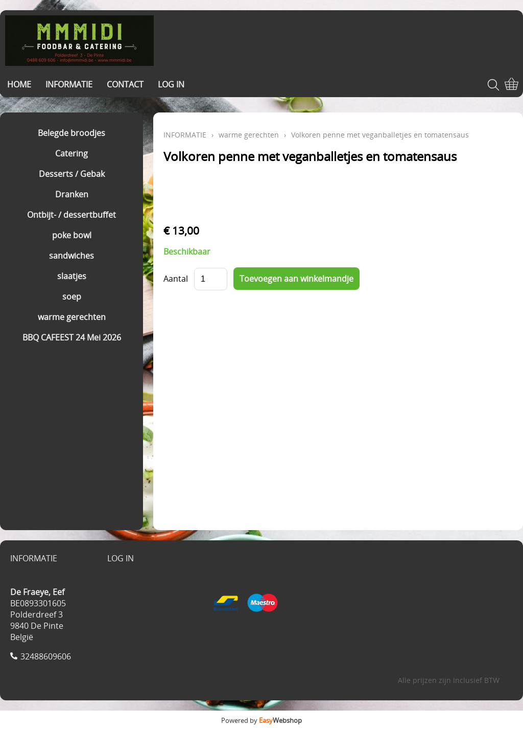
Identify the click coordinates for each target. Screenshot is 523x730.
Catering (71, 153)
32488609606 (45, 656)
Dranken (71, 194)
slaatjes (71, 276)
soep (71, 296)
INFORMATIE (68, 84)
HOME (19, 84)
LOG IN (171, 84)
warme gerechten (72, 317)
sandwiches (71, 255)
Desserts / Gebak (72, 173)
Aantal (175, 278)
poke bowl (71, 235)
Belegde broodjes (71, 133)
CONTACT (125, 84)
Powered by (261, 720)
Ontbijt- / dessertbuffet (71, 214)
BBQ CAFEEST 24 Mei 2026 (71, 337)
